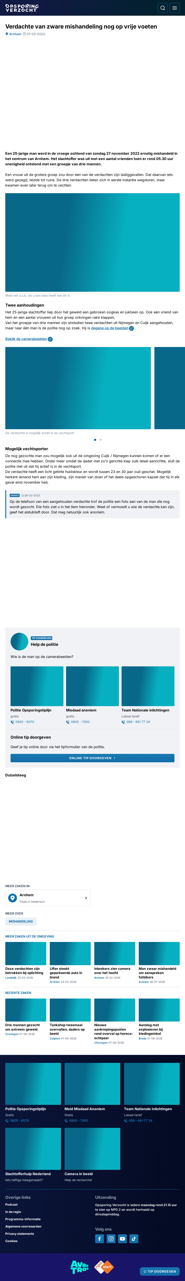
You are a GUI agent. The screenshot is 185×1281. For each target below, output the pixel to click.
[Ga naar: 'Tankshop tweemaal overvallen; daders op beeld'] (70, 1022)
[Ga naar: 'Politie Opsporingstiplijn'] (37, 695)
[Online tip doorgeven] (92, 758)
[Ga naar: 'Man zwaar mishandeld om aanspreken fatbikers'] (159, 963)
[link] (48, 898)
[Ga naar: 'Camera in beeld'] (92, 1155)
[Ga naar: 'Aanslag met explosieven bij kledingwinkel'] (159, 1022)
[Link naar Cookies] (47, 1241)
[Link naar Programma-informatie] (47, 1219)
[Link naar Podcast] (47, 1204)
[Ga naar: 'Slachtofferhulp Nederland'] (33, 1155)
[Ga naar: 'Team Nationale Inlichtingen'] (152, 1093)
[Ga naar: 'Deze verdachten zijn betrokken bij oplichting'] (25, 963)
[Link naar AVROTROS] (80, 1267)
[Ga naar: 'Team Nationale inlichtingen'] (148, 695)
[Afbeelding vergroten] (177, 196)
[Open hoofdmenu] (175, 8)
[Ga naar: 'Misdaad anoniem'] (92, 695)
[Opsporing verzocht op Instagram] (111, 1238)
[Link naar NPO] (104, 1267)
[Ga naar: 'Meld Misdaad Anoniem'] (92, 1093)
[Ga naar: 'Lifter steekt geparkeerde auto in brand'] (70, 963)
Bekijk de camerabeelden (26, 339)
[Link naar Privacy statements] (47, 1233)
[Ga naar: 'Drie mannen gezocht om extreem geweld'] (25, 1022)
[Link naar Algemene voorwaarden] (47, 1226)
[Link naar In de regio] (47, 1212)
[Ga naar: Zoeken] (163, 8)
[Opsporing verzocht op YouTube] (122, 1238)
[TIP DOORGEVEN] (160, 1271)
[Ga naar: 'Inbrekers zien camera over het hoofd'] (114, 963)
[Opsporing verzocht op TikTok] (134, 1238)
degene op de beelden (109, 328)
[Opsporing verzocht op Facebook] (99, 1238)
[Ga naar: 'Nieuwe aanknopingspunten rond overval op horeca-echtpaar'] (114, 1022)
